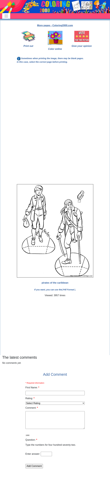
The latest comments (19, 357)
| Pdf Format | (68, 289)
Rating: (29, 398)
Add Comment (55, 374)
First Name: (32, 387)
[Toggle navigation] (6, 16)
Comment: (31, 408)
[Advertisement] (43, 97)
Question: (31, 440)
